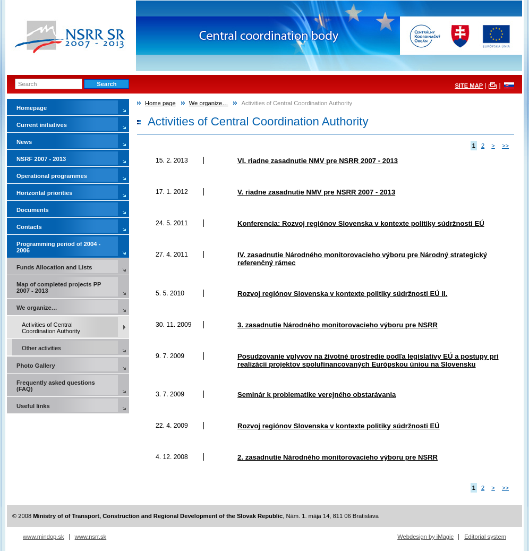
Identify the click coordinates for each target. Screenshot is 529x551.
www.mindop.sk (43, 536)
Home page (160, 103)
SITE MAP (469, 85)
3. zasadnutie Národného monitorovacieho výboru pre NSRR (337, 325)
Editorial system (485, 536)
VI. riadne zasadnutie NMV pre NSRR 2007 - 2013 (317, 161)
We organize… (208, 103)
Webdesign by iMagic (425, 536)
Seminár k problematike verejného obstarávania (316, 395)
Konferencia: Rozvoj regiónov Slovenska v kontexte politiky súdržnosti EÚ (360, 223)
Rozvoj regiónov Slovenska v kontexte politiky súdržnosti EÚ (338, 426)
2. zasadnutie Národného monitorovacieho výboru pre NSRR (337, 457)
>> (505, 145)
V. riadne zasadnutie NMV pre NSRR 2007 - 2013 (316, 192)
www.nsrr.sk (91, 536)
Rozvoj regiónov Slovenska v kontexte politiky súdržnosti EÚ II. (342, 294)
